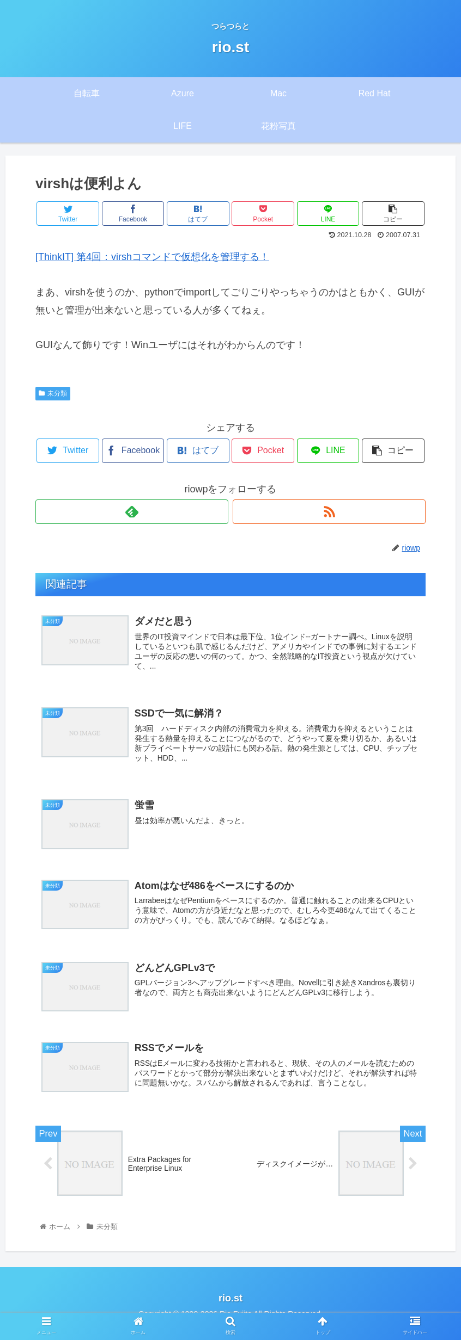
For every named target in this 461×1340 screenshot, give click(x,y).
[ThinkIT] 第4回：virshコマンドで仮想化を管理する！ (152, 256)
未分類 (53, 393)
